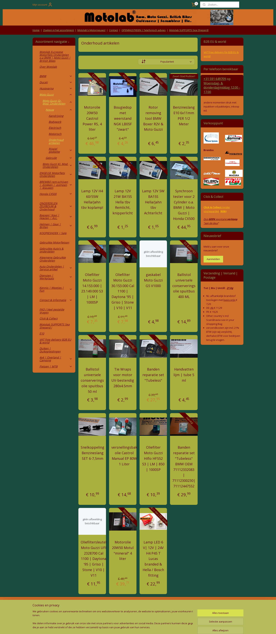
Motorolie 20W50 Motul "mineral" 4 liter (123, 550)
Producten (138, 605)
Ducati (55, 82)
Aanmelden (213, 259)
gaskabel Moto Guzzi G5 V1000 (153, 280)
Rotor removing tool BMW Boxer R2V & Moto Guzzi (153, 118)
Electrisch (55, 128)
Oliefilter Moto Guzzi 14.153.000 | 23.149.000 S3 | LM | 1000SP (92, 288)
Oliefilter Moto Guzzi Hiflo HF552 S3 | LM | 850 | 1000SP (153, 458)
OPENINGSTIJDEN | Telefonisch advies (144, 30)
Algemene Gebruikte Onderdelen (52, 259)
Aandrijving (56, 116)
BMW (55, 76)
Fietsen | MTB (55, 366)
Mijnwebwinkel (177, 627)
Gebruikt (59, 158)
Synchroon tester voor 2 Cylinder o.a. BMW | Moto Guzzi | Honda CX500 (184, 205)
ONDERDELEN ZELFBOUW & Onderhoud (55, 206)
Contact (113, 30)
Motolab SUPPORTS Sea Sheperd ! (54, 326)
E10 (41, 333)
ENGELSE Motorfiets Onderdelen (55, 174)
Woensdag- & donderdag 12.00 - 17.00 (222, 87)
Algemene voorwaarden (96, 605)
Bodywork (55, 122)
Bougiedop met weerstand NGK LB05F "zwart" (123, 118)
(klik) (223, 211)
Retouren (39, 605)
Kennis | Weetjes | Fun (55, 289)
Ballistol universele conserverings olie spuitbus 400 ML (184, 285)
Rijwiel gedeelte (60, 150)
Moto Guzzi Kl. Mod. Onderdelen (57, 165)
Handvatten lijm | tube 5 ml (183, 375)
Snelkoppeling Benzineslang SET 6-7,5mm (92, 453)
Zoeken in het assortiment (58, 30)
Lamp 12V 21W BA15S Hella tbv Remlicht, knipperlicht (123, 202)
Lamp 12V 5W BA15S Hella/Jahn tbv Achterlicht (153, 202)
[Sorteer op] (166, 62)
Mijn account (43, 4)
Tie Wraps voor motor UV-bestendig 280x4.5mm (122, 377)
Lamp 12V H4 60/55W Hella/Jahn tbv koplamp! (92, 199)
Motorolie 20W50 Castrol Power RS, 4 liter (92, 118)
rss (128, 627)
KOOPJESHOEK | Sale (53, 233)
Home (36, 30)
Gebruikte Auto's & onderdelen (51, 250)
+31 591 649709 (215, 79)
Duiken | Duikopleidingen (50, 350)
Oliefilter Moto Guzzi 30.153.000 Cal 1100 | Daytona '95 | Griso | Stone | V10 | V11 (122, 291)
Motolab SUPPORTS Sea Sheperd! (189, 30)
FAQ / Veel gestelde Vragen (51, 311)
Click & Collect (48, 318)
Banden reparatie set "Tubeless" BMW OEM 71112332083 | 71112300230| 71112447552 (183, 466)
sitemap (121, 627)
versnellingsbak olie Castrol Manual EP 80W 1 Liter (124, 455)
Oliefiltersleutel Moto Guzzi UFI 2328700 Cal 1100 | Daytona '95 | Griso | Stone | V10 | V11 (93, 559)
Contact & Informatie (55, 300)
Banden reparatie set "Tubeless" (153, 375)
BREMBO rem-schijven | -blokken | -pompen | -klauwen (55, 185)
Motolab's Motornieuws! (91, 30)
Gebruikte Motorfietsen (54, 242)
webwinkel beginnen (143, 627)
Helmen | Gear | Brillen (55, 225)
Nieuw (59, 109)
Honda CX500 (55, 194)
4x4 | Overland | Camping (55, 359)
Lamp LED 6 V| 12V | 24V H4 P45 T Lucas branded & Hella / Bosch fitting (153, 559)
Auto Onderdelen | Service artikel (55, 268)
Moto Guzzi (55, 94)
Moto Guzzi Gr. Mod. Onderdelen (57, 102)
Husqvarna (55, 88)
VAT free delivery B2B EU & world (55, 341)
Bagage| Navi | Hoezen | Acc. (55, 216)
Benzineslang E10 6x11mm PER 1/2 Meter (184, 115)
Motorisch (55, 134)
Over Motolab (48, 67)
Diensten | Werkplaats (55, 277)
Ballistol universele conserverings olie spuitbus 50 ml (92, 380)
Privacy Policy (96, 612)
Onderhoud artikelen (56, 141)
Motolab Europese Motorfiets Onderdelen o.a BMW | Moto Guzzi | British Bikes (55, 56)
